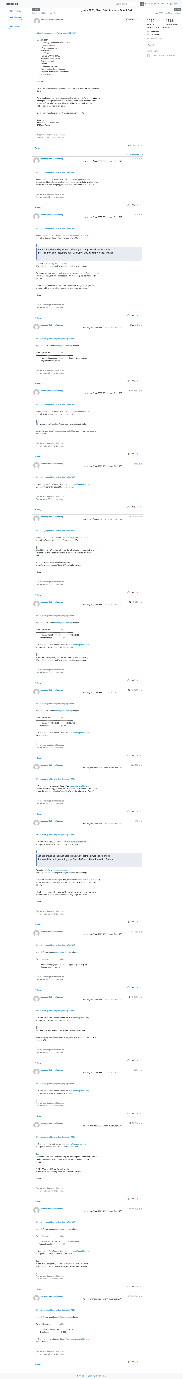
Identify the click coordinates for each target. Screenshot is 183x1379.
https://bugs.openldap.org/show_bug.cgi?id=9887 (56, 33)
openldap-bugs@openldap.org (158, 27)
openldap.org (12, 4)
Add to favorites (154, 39)
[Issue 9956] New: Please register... (167, 13)
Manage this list (152, 4)
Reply (38, 148)
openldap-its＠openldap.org (52, 19)
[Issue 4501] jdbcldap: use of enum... (46, 13)
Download (15, 26)
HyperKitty (91, 1376)
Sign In (164, 4)
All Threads (15, 17)
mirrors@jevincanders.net (77, 235)
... (38, 245)
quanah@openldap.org (80, 179)
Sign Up (174, 4)
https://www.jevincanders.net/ (55, 264)
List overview (15, 11)
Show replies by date (135, 154)
